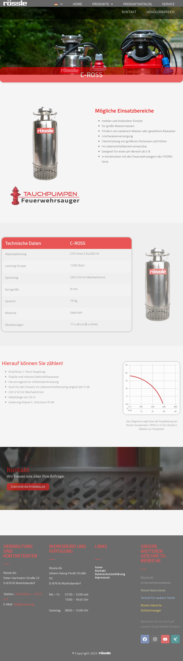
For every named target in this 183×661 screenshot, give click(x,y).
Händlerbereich (161, 4)
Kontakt (129, 4)
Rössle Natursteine (153, 590)
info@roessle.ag (23, 604)
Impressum (102, 577)
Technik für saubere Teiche (158, 597)
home (98, 567)
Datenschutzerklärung (110, 574)
